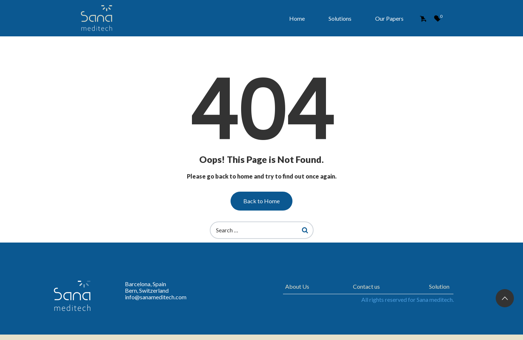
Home (297, 18)
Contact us (366, 286)
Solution (439, 286)
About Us (297, 286)
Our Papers (389, 18)
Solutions (340, 18)
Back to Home (261, 200)
